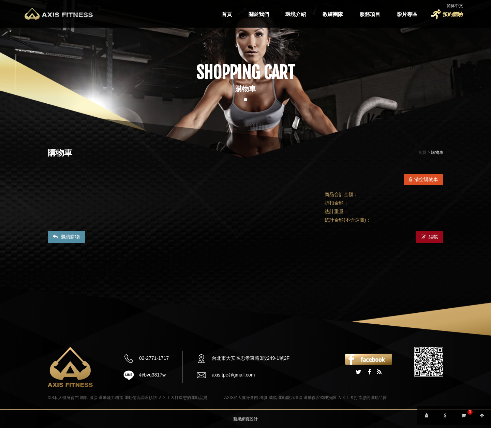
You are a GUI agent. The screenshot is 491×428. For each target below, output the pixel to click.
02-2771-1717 (154, 358)
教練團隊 (333, 14)
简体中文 (455, 5)
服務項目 (370, 14)
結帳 (429, 236)
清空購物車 (423, 179)
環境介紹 (295, 14)
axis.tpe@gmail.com (233, 375)
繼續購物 (66, 236)
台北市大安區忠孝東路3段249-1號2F (250, 358)
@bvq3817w (152, 375)
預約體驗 (453, 14)
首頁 (227, 14)
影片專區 (407, 14)
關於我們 (259, 14)
